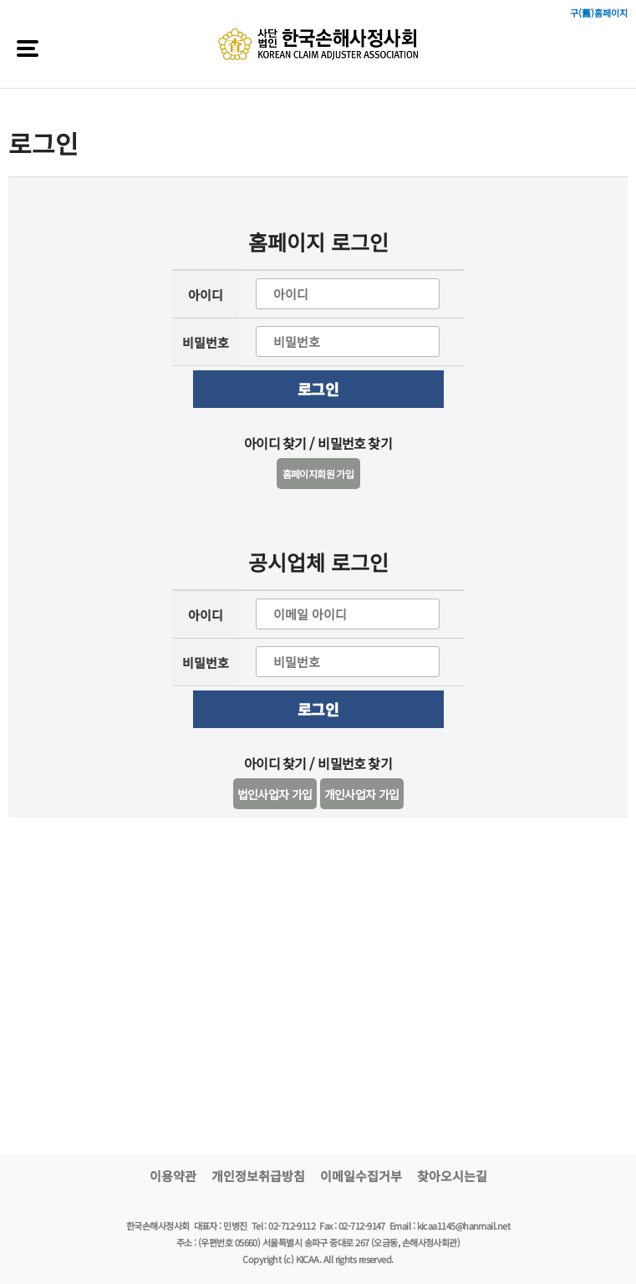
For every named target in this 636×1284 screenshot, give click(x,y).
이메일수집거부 (361, 1176)
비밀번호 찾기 (354, 443)
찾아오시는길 (452, 1176)
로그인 (318, 389)
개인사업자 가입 (361, 794)
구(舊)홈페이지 (599, 12)
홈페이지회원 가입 (318, 473)
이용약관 (173, 1176)
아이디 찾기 (275, 443)
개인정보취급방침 (258, 1176)
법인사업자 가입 (274, 794)
